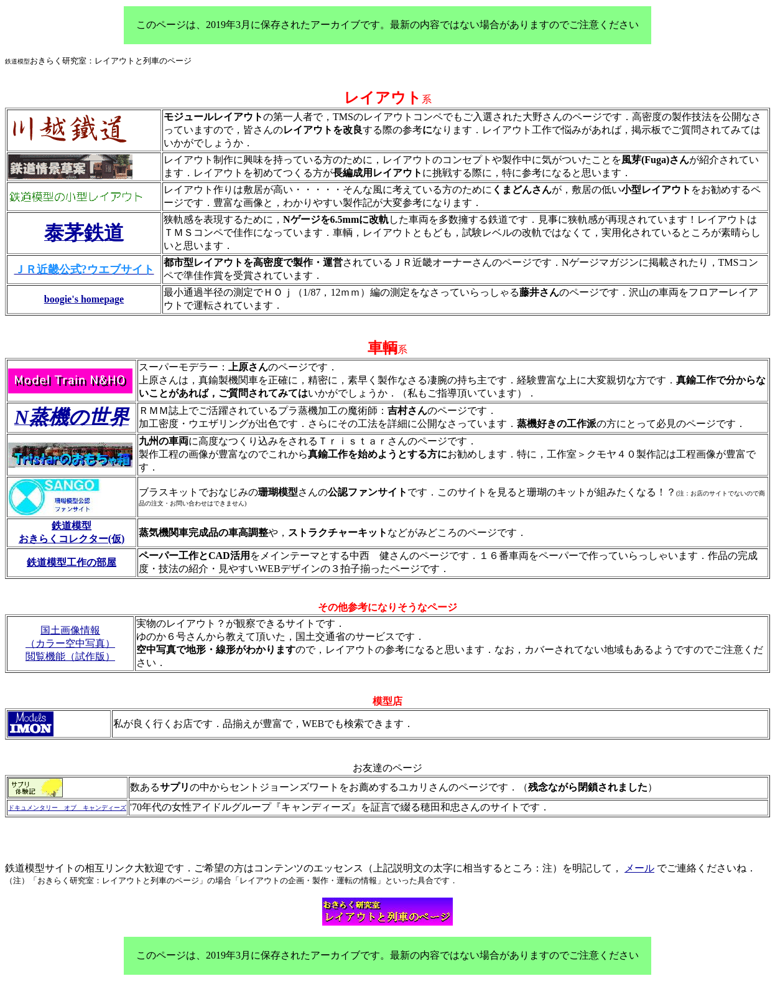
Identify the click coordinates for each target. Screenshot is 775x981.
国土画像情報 (70, 630)
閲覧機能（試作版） (70, 656)
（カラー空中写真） (70, 643)
